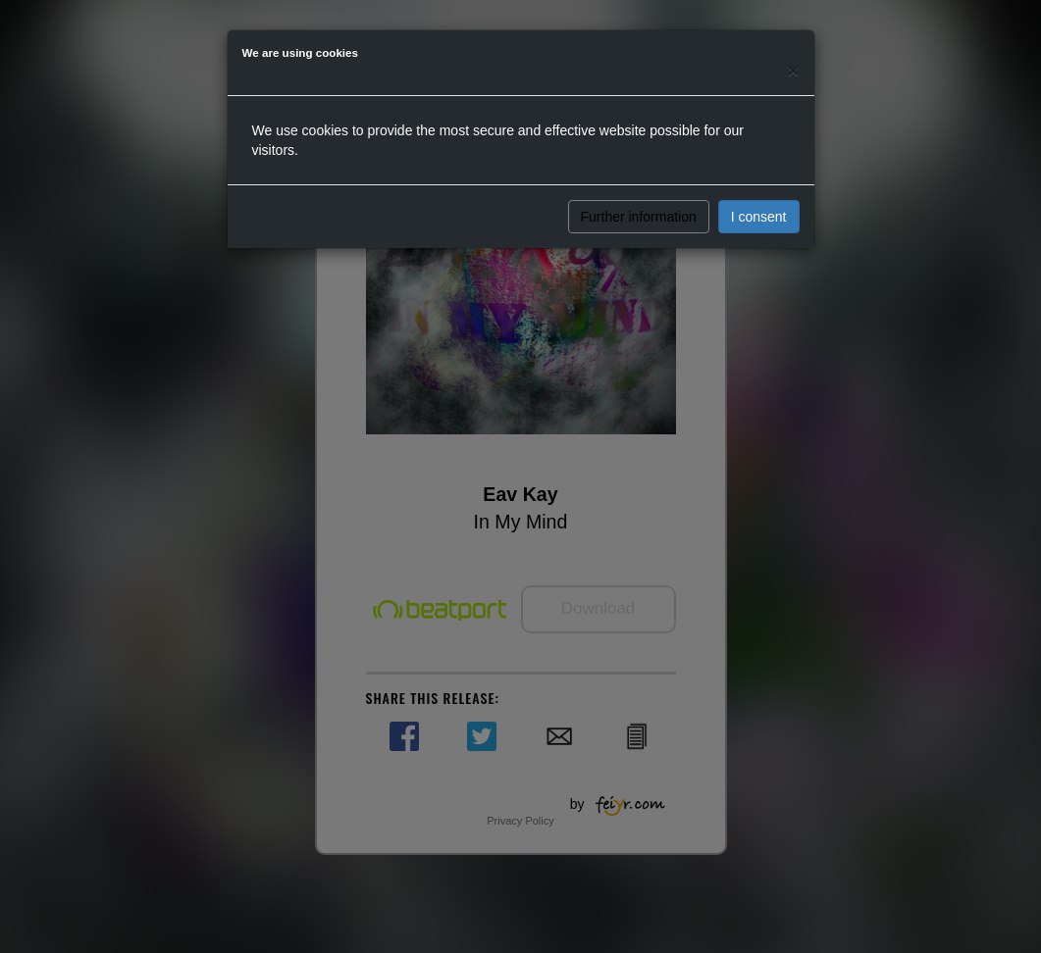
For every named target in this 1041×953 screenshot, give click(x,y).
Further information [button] (639, 217)
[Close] (793, 70)
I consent (759, 217)
